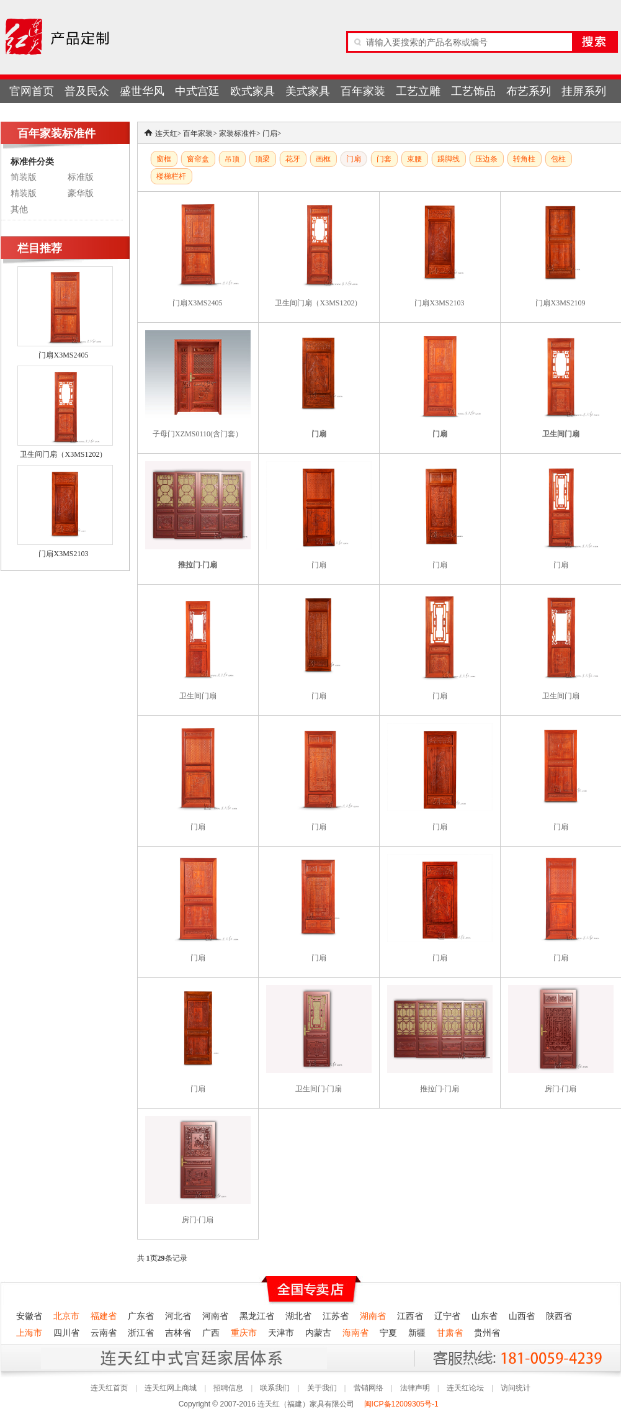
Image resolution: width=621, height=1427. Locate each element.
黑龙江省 (256, 1316)
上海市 (29, 1333)
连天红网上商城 (171, 1388)
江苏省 (336, 1316)
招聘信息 (228, 1388)
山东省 (484, 1316)
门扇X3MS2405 (63, 355)
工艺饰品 (473, 91)
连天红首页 (109, 1388)
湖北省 (298, 1316)
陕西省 (559, 1316)
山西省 (522, 1316)
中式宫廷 (197, 91)
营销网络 (368, 1388)
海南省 (355, 1333)
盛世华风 (142, 91)
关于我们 (322, 1388)
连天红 (166, 133)
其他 (19, 209)
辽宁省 (447, 1316)
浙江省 (141, 1333)
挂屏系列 (583, 91)
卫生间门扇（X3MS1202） (63, 454)
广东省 (141, 1316)
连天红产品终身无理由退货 (93, 1358)
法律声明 (415, 1388)
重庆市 (244, 1333)
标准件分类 (32, 161)
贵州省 (487, 1333)
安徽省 (29, 1316)
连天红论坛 (465, 1388)
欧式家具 (252, 91)
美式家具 (307, 91)
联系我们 (275, 1388)
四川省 (66, 1333)
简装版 (24, 177)
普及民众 (87, 91)
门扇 (269, 133)
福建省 (104, 1316)
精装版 (24, 193)
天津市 (281, 1333)
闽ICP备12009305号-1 (402, 1404)
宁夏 (388, 1333)
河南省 (215, 1316)
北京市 (66, 1316)
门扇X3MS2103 (63, 553)
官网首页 (31, 91)
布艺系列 (528, 91)
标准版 (81, 177)
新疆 (417, 1333)
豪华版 (81, 193)
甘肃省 (450, 1333)
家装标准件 (237, 133)
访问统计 (515, 1388)
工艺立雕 (418, 91)
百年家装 (363, 91)
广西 (211, 1333)
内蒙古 (318, 1333)
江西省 (410, 1316)
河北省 (178, 1316)
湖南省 (373, 1316)
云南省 (104, 1333)
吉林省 (178, 1333)
